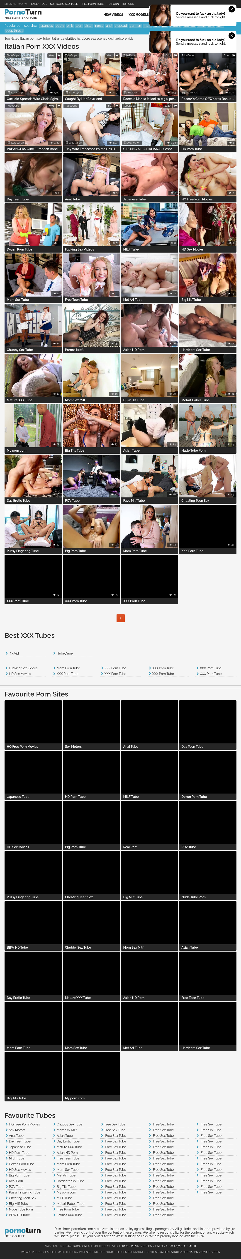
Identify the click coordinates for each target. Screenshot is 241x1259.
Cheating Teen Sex (22, 1198)
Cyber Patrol (170, 1252)
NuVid (14, 653)
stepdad (121, 25)
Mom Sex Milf (67, 1130)
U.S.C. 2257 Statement (181, 1246)
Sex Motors (17, 1130)
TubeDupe (13, 55)
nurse (99, 25)
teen (78, 25)
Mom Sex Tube (67, 1169)
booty (60, 25)
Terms (123, 1246)
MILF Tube (16, 1158)
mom (147, 25)
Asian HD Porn (67, 1152)
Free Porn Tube (92, 3)
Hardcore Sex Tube (71, 1181)
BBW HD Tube (19, 1215)
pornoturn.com (75, 1246)
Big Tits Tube (66, 1186)
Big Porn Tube (19, 1175)
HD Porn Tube (19, 1152)
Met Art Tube (66, 1175)
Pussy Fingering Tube (24, 1192)
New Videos (113, 15)
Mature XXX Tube (69, 1147)
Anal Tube (16, 1135)
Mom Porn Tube (68, 668)
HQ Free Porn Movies (24, 1124)
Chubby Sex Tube (69, 1124)
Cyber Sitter (211, 1252)
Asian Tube (65, 1135)
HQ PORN (113, 3)
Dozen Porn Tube (21, 1164)
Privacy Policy (141, 1246)
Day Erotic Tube (68, 1141)
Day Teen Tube (20, 1141)
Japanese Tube (20, 1147)
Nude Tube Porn (21, 1209)
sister (89, 25)
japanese (46, 25)
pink (70, 25)
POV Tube (16, 1186)
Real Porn (16, 1181)
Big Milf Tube (18, 1203)
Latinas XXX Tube (69, 1215)
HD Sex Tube (38, 3)
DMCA (159, 1246)
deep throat (14, 30)
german (135, 25)
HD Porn (128, 3)
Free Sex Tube (115, 1124)
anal (109, 25)
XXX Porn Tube (67, 674)
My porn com (66, 1192)
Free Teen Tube (68, 1158)
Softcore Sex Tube (64, 3)
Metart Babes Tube (70, 1203)
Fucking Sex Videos (23, 668)
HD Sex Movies (20, 674)
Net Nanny (190, 1252)
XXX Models (138, 15)
